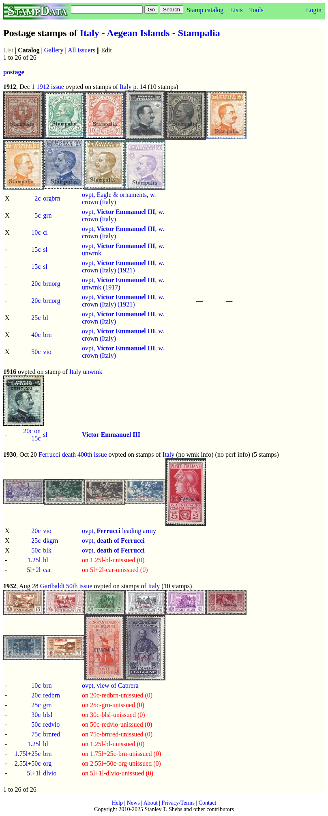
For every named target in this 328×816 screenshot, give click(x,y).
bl (45, 317)
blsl (47, 714)
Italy (125, 86)
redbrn (51, 695)
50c (36, 351)
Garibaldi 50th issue (66, 586)
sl (45, 249)
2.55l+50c (28, 763)
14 (142, 86)
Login (314, 9)
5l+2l (34, 569)
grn (47, 215)
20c (36, 283)
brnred (51, 734)
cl (45, 232)
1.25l (34, 560)
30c (36, 714)
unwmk (92, 371)
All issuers (81, 50)
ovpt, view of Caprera (110, 685)
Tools (256, 9)
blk (47, 550)
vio (47, 351)
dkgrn (50, 540)
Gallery (54, 50)
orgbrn (51, 198)
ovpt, (113, 540)
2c (37, 198)
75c (36, 734)
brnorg (51, 283)
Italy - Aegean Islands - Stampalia (150, 33)
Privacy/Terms (177, 803)
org (47, 763)
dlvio (49, 773)
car (47, 569)
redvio (51, 724)
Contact (208, 803)
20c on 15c (32, 434)
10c (36, 232)
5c (37, 215)
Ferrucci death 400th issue (73, 454)
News (133, 803)
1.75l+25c (28, 753)
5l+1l (34, 773)
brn (47, 334)
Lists (236, 9)
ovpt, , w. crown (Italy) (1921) (123, 266)
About (151, 803)
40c (36, 334)
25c (36, 317)
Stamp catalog (205, 9)
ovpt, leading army (119, 530)
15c (36, 249)
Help (117, 803)
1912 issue (50, 86)
